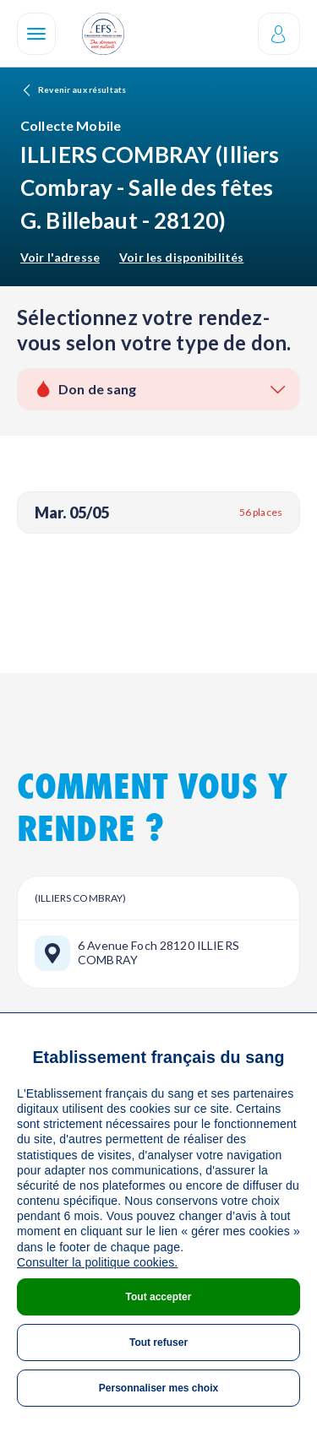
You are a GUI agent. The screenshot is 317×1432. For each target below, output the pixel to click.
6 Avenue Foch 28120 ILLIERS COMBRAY (158, 953)
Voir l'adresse (60, 257)
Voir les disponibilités (181, 257)
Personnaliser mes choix (158, 1388)
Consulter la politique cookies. (97, 1262)
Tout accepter (159, 1297)
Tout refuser (158, 1342)
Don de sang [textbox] (97, 389)
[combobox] (158, 389)
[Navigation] (36, 34)
